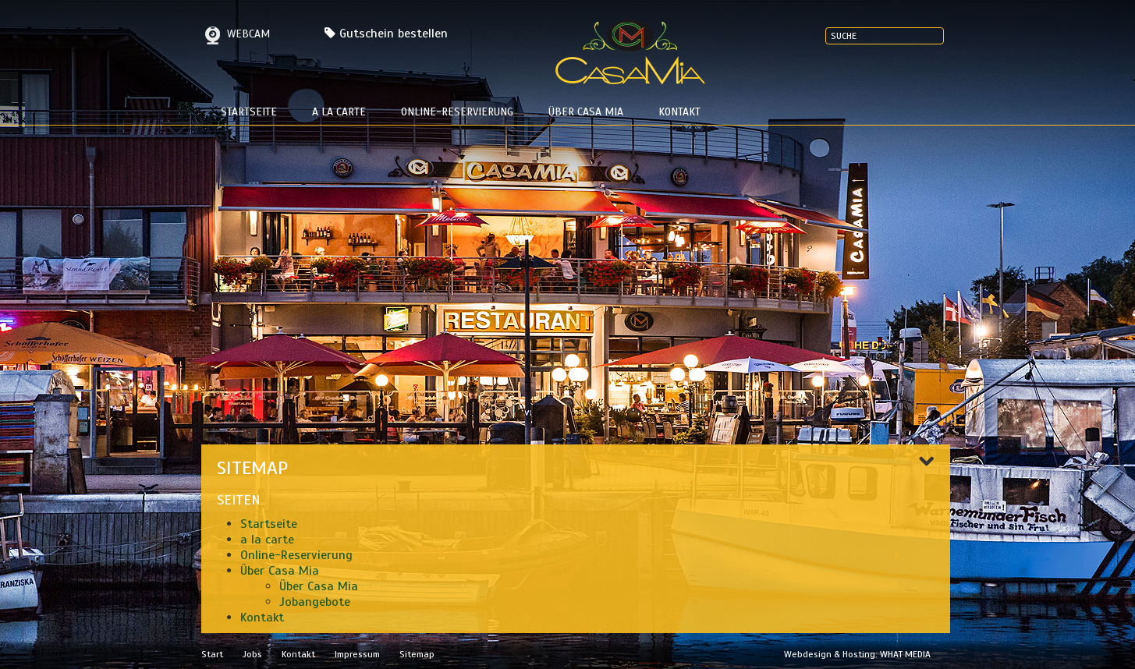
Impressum (357, 654)
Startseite (249, 112)
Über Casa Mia (585, 112)
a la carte (339, 112)
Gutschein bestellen (393, 33)
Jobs (252, 654)
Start (212, 654)
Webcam (235, 34)
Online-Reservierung (457, 112)
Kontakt (679, 112)
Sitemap (416, 654)
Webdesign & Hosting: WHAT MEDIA (857, 654)
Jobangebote (314, 602)
